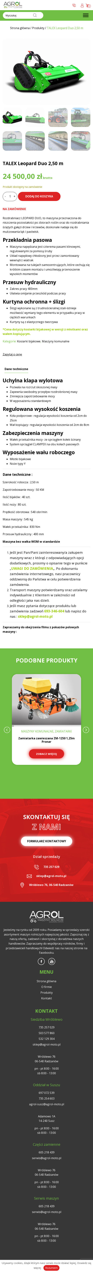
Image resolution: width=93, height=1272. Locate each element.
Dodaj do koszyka (39, 196)
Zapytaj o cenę (12, 354)
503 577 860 (46, 1033)
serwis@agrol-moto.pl (46, 1158)
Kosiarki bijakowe (28, 341)
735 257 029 (51, 867)
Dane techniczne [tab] (16, 369)
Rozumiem (51, 1268)
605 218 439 (46, 1152)
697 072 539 (46, 1093)
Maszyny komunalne (55, 341)
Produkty (46, 993)
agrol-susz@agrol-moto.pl (46, 1104)
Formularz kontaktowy (46, 841)
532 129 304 (46, 1039)
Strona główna (46, 981)
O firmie (46, 987)
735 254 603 (46, 1098)
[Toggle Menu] (86, 15)
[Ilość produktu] (10, 196)
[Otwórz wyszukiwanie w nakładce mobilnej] (23, 15)
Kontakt (46, 998)
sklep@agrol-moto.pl (51, 876)
